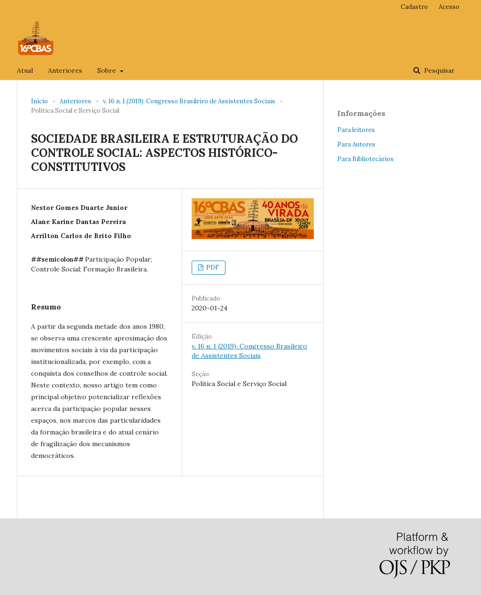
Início (39, 101)
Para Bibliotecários (365, 159)
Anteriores (65, 70)
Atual (25, 70)
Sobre (107, 70)
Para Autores (356, 144)
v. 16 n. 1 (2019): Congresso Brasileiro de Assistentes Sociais (189, 101)
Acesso (449, 7)
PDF (212, 267)
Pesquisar (438, 70)
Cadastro (414, 7)
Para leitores (356, 130)
